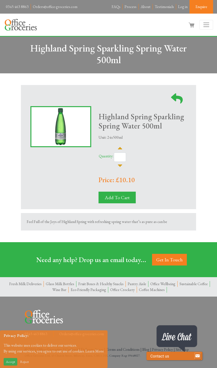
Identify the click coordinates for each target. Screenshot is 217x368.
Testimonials (164, 6)
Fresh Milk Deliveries (25, 283)
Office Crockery (122, 289)
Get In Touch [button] (169, 260)
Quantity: (106, 156)
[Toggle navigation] (206, 25)
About (146, 6)
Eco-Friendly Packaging (88, 289)
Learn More (94, 351)
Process (130, 6)
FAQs (116, 6)
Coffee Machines (152, 289)
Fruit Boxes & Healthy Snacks (101, 283)
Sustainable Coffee (194, 283)
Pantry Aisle (137, 283)
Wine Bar (59, 289)
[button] (192, 25)
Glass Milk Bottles (60, 283)
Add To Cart (117, 197)
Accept (10, 361)
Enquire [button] (201, 6)
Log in (183, 6)
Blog (145, 349)
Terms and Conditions (123, 349)
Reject (24, 361)
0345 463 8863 (17, 6)
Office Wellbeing (162, 283)
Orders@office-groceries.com (55, 6)
